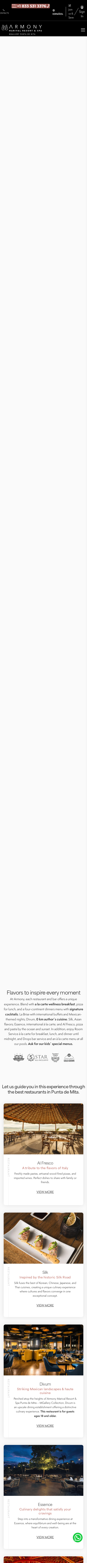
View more (45, 1192)
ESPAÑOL (58, 12)
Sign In (82, 11)
